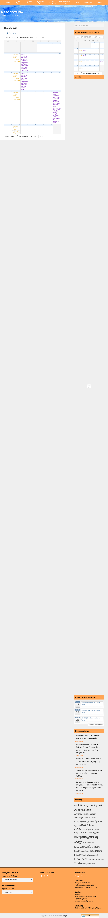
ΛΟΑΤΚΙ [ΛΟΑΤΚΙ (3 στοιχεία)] (85, 842)
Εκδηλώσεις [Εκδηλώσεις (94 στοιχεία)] (88, 825)
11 (11, 72)
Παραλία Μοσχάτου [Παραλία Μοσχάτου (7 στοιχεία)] (81, 851)
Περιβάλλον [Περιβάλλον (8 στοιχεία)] (86, 855)
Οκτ (36, 37)
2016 (8, 37)
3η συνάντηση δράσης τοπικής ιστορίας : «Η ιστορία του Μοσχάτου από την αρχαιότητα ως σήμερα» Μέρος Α (89, 786)
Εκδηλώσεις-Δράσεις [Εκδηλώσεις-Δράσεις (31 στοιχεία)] (84, 829)
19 (19, 91)
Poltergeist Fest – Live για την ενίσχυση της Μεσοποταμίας (87, 737)
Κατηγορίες (12, 33)
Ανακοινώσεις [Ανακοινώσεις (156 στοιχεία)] (82, 810)
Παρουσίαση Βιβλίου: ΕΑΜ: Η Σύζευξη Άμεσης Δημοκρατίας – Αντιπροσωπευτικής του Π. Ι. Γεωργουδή (88, 749)
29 (43, 124)
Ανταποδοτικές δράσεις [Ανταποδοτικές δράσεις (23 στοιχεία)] (85, 814)
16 (52, 72)
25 (11, 124)
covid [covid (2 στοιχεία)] (75, 806)
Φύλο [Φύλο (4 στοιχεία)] (89, 863)
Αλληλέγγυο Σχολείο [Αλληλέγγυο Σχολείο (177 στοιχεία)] (90, 805)
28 (35, 124)
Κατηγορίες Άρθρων (9, 876)
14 (35, 72)
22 (43, 91)
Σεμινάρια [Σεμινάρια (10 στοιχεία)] (100, 860)
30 (52, 124)
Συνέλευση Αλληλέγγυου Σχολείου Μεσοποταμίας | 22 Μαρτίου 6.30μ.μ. (89, 773)
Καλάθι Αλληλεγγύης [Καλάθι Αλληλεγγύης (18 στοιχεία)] (90, 833)
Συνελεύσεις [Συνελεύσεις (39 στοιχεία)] (80, 863)
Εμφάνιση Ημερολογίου (96, 724)
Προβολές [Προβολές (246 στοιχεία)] (80, 859)
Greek (86, 916)
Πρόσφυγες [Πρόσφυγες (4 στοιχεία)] (91, 859)
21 (35, 91)
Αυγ (13, 37)
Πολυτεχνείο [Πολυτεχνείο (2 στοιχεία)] (94, 855)
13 (27, 72)
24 (60, 91)
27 (27, 124)
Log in (65, 916)
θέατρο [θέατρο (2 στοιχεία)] (93, 863)
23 (52, 91)
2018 (42, 37)
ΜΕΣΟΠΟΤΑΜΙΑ (12, 12)
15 (43, 72)
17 (60, 72)
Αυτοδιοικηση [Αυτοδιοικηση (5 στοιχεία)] (79, 818)
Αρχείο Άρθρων (8, 889)
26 (19, 124)
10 (60, 53)
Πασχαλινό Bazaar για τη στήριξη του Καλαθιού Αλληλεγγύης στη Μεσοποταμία (88, 761)
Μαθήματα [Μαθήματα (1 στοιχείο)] (90, 842)
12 (19, 72)
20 (27, 91)
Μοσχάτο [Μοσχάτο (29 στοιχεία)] (96, 847)
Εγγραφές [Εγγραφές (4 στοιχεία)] (77, 826)
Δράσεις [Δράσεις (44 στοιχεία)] (99, 821)
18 (11, 91)
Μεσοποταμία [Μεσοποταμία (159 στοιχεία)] (82, 846)
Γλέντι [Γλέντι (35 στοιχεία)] (87, 817)
